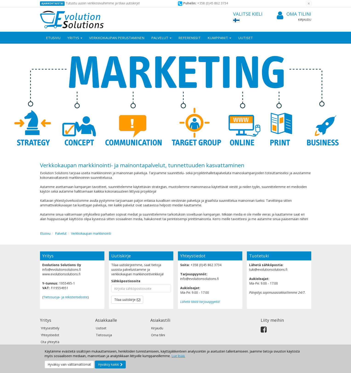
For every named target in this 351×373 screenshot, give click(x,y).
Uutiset (245, 37)
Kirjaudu (304, 19)
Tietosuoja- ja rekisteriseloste (65, 297)
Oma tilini (294, 14)
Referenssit (189, 37)
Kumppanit (219, 37)
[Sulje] (308, 3)
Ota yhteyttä (50, 342)
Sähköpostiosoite (125, 281)
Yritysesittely (50, 328)
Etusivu (53, 37)
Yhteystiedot (50, 335)
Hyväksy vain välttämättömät (69, 364)
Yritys (74, 37)
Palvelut (161, 37)
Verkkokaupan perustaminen (116, 37)
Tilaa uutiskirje (125, 299)
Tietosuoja (104, 335)
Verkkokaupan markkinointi (91, 233)
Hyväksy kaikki (108, 364)
